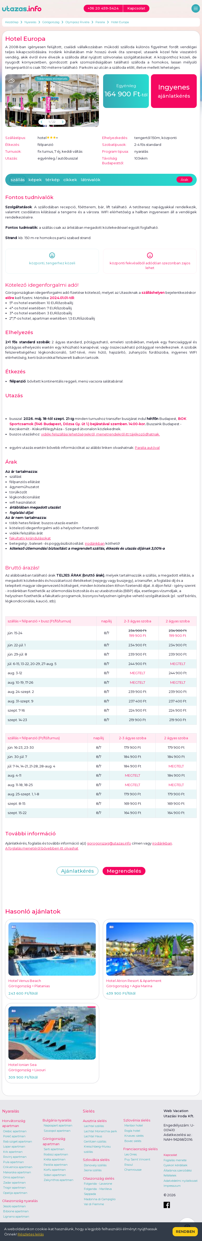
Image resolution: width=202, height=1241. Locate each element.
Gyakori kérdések (176, 1165)
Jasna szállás (93, 1170)
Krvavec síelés (134, 1136)
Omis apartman (14, 1177)
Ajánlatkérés (77, 871)
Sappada (90, 1194)
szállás (18, 179)
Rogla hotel (132, 1131)
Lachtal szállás (94, 1126)
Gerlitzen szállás (95, 1141)
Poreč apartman (14, 1136)
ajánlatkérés (174, 90)
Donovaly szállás (95, 1165)
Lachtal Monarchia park (100, 1131)
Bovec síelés (132, 1141)
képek (35, 179)
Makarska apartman (17, 1172)
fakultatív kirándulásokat (30, 538)
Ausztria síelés (95, 1121)
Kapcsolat (170, 1155)
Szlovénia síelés (136, 1120)
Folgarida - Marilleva (98, 1189)
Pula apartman (13, 1162)
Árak (184, 179)
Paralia (100, 22)
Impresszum (172, 1186)
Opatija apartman (15, 1193)
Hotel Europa (120, 22)
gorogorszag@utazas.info (109, 843)
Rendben (185, 1231)
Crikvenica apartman (17, 1167)
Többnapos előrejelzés (52, 79)
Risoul (128, 1164)
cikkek (70, 179)
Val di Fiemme (94, 1204)
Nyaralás (30, 22)
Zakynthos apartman (58, 1180)
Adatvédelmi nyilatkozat (181, 1181)
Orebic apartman (15, 1131)
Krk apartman (13, 1152)
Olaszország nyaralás (20, 1201)
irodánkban (95, 543)
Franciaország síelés (140, 1149)
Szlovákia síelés (96, 1160)
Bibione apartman (16, 1211)
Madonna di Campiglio (99, 1199)
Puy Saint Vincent (137, 1159)
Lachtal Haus (93, 1136)
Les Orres (130, 1154)
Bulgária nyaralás (57, 1120)
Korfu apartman (55, 1169)
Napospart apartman (58, 1125)
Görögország (50, 22)
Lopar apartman (14, 1146)
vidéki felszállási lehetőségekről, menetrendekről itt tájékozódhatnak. (100, 434)
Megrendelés (124, 871)
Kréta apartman (54, 1159)
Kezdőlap (11, 22)
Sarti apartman (54, 1149)
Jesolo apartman (14, 1206)
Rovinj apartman (15, 1157)
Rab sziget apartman (17, 1141)
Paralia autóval (147, 447)
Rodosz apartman (56, 1154)
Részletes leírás (31, 1234)
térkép (53, 179)
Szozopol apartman (57, 1131)
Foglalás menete (175, 1160)
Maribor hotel (133, 1125)
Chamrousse (133, 1169)
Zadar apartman (14, 1182)
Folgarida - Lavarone (98, 1183)
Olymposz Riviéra (77, 22)
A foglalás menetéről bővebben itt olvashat (41, 848)
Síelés (88, 1111)
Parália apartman (56, 1164)
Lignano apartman (16, 1216)
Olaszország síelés (98, 1178)
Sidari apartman (55, 1175)
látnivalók (90, 179)
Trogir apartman (14, 1187)
